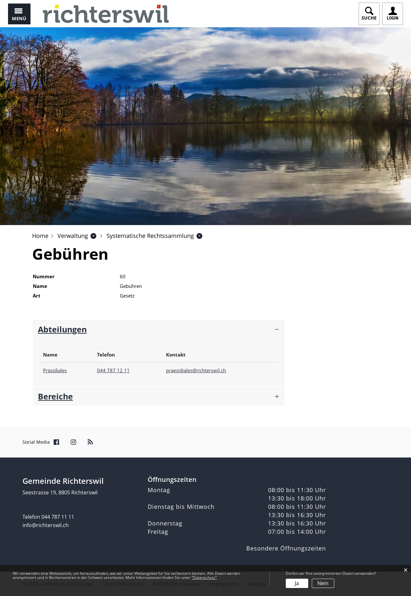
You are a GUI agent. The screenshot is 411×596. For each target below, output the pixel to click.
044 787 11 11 (57, 516)
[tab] (158, 329)
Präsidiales (55, 370)
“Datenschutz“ (204, 577)
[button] (72, 235)
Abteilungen (62, 329)
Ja (297, 583)
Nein (322, 583)
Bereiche (55, 396)
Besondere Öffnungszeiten (286, 548)
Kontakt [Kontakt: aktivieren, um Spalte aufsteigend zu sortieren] (176, 354)
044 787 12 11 (113, 370)
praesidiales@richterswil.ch (196, 370)
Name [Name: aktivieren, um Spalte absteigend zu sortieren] (50, 354)
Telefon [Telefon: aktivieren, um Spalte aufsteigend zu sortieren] (106, 354)
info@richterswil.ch (45, 525)
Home (40, 235)
